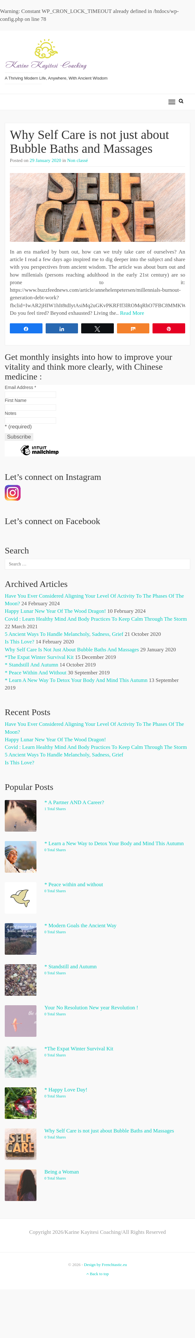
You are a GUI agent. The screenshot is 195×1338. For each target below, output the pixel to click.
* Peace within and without (35, 673)
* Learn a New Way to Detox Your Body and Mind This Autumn (76, 680)
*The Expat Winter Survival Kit (39, 657)
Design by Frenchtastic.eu (105, 1264)
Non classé (77, 160)
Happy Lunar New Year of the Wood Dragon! (55, 611)
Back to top (97, 1273)
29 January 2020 (45, 160)
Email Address (20, 387)
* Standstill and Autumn (31, 665)
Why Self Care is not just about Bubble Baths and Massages (89, 142)
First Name (15, 400)
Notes (10, 413)
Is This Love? (19, 642)
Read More (132, 313)
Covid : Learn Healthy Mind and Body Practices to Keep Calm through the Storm (96, 619)
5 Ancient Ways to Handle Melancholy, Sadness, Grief (64, 634)
